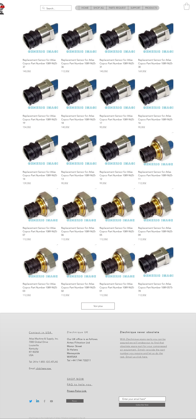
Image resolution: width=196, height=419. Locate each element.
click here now (44, 368)
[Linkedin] (37, 401)
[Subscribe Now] (142, 405)
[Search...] (55, 8)
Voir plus (98, 306)
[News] (75, 401)
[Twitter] (30, 401)
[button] (187, 6)
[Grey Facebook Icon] (44, 401)
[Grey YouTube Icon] (51, 401)
